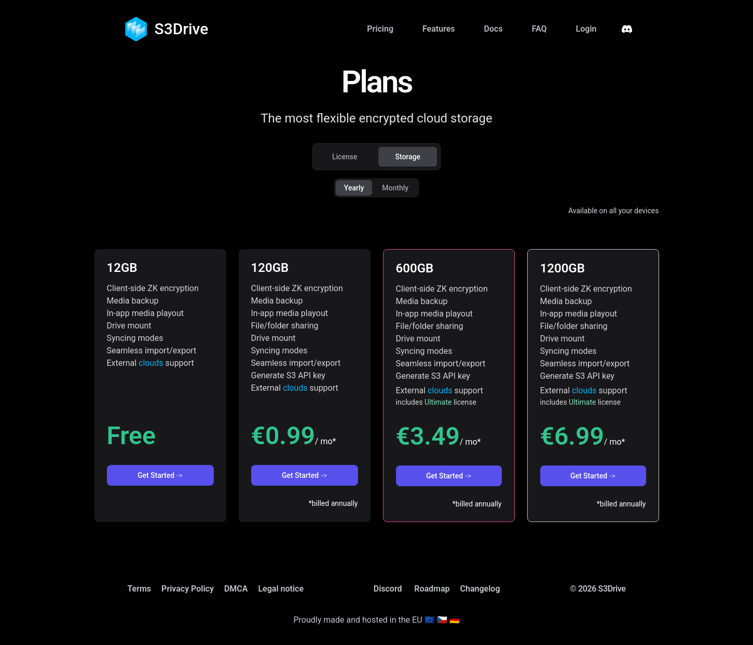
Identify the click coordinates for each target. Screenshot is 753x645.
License (344, 157)
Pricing (380, 29)
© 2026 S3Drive (597, 589)
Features (438, 29)
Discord (388, 589)
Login (586, 29)
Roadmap (431, 589)
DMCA (236, 589)
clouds (151, 363)
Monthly (395, 188)
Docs (493, 29)
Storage (407, 157)
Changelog (480, 589)
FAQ (539, 29)
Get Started (160, 475)
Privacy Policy (187, 589)
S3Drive (182, 29)
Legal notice (281, 589)
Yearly (354, 188)
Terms (140, 589)
